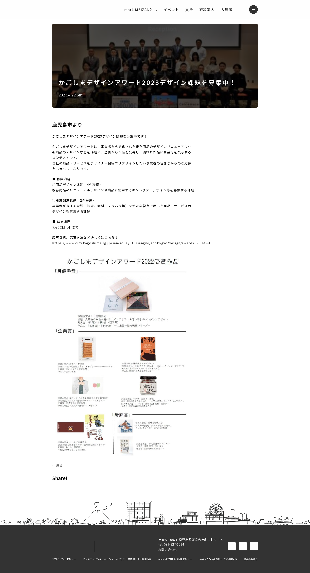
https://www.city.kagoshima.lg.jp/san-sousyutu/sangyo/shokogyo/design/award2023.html (131, 243)
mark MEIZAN (62, 9)
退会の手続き (251, 559)
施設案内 (206, 9)
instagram (254, 546)
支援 (189, 9)
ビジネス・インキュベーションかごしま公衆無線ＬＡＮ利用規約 (117, 559)
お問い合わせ (167, 549)
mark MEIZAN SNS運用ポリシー (175, 559)
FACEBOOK (57, 487)
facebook (232, 546)
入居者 (226, 9)
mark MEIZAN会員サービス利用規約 (218, 559)
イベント (171, 9)
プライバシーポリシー (64, 559)
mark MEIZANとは (140, 9)
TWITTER (67, 487)
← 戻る (57, 465)
